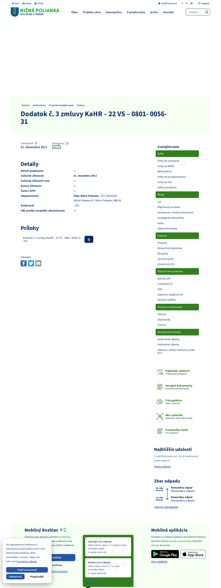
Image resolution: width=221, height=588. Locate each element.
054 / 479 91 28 (186, 558)
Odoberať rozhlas (50, 481)
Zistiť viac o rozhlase (50, 488)
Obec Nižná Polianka (162, 579)
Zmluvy (56, 70)
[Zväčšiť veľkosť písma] (191, 3)
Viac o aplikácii (159, 484)
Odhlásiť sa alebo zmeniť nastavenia (50, 494)
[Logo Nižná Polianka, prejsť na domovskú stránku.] (35, 12)
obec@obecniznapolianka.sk (194, 562)
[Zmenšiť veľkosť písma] (182, 3)
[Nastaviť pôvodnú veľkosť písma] (186, 3)
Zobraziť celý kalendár (166, 430)
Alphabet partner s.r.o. (119, 579)
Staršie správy (93, 505)
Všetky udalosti (162, 389)
